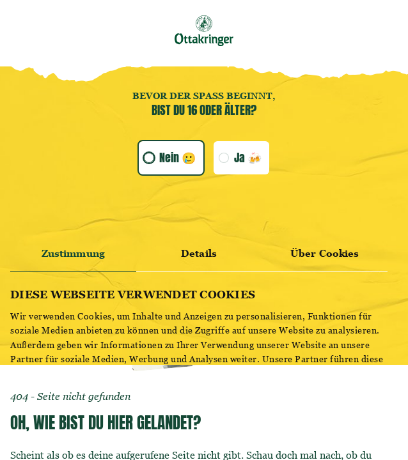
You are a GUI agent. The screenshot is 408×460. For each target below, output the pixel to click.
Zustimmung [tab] (73, 253)
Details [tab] (199, 253)
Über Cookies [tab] (324, 253)
